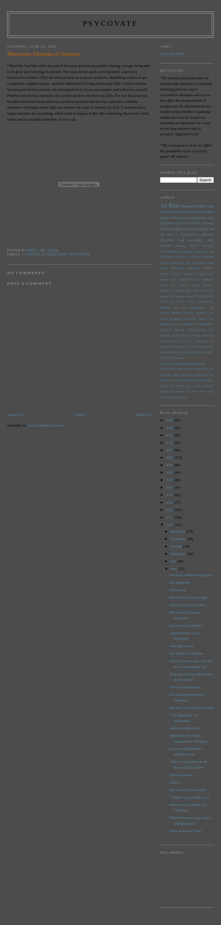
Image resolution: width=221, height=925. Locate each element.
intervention (185, 369)
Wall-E (174, 782)
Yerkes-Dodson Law (200, 330)
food (181, 240)
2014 (170, 502)
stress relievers (204, 386)
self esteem (176, 386)
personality (196, 240)
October (176, 546)
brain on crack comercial (198, 335)
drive (180, 341)
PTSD (199, 296)
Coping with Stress (185, 229)
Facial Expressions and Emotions (182, 262)
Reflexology (206, 301)
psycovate (110, 23)
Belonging (207, 245)
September (178, 554)
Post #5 (209, 296)
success (164, 391)
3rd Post (194, 223)
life (212, 369)
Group (210, 262)
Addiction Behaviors (184, 728)
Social (164, 318)
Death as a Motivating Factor (191, 575)
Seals (176, 307)
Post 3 (174, 301)
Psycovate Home (172, 53)
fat (212, 341)
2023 (170, 435)
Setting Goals (205, 313)
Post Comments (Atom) (45, 425)
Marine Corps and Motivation (191, 708)
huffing (164, 369)
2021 (170, 450)
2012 (170, 510)
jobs (195, 369)
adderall (165, 335)
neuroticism (190, 380)
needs (178, 380)
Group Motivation (172, 268)
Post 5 (193, 301)
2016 (170, 487)
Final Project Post (179, 212)
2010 (170, 525)
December (178, 531)
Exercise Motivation (184, 687)
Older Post (143, 415)
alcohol (175, 335)
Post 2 (164, 301)
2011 (170, 517)
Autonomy (180, 245)
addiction (207, 234)
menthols (165, 374)
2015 (170, 495)
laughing (204, 369)
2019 (170, 465)
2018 (170, 472)
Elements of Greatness (44, 254)
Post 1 (172, 234)
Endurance (194, 257)
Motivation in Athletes (186, 625)
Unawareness (189, 234)
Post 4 (184, 301)
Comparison (200, 251)
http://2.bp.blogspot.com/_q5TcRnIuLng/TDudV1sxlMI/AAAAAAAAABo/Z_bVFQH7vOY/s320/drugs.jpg (186, 352)
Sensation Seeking (182, 313)
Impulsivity (193, 268)
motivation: (167, 380)
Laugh (202, 273)
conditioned (167, 341)
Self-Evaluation (181, 775)
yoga (183, 397)
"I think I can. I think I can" (189, 797)
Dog (211, 251)
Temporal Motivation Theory (188, 318)
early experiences (196, 341)
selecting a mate (181, 646)
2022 (170, 442)
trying (176, 397)
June (174, 568)
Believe (194, 245)
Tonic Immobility (203, 324)
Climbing (173, 251)
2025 (170, 420)
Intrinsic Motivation (183, 273)
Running (165, 307)
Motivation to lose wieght (188, 597)
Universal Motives (172, 330)
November (178, 539)
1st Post (169, 205)
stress (189, 386)
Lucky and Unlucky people (179, 285)
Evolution (208, 257)
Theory (187, 324)
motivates (187, 374)
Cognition (186, 251)
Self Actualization (194, 307)
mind (176, 374)
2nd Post (182, 223)
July (173, 561)
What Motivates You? (185, 831)
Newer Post (15, 415)
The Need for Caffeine (186, 653)
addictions (167, 240)
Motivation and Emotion (187, 605)
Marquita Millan (193, 206)
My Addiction (179, 582)
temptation (177, 391)
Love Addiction (180, 279)
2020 (170, 457)
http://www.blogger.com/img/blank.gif (183, 363)
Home (80, 415)
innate (173, 369)
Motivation (79, 254)
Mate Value (192, 290)
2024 (170, 427)
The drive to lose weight (187, 790)
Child (163, 251)
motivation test (204, 374)
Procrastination (196, 218)
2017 (170, 480)
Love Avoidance (203, 279)
